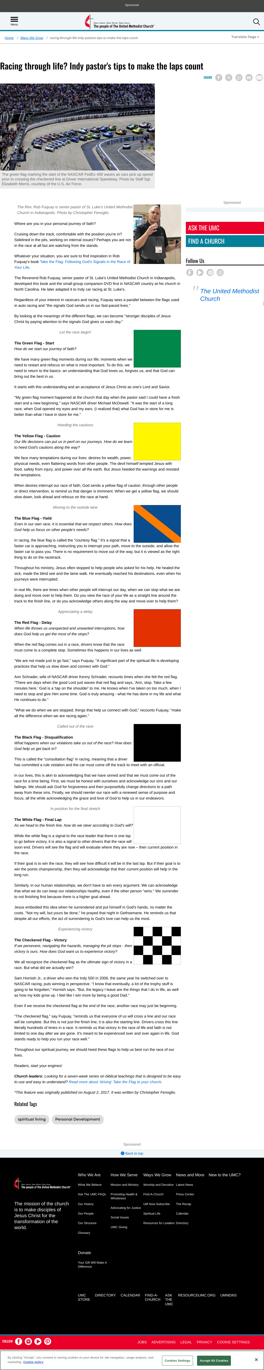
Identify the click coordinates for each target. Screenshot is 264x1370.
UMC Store (84, 1279)
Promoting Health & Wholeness (124, 1179)
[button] (256, 22)
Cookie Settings (233, 1324)
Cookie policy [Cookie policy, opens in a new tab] (33, 1362)
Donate (84, 1235)
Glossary (84, 1215)
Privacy (204, 1324)
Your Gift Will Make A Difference (92, 1247)
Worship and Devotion (158, 1167)
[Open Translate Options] (245, 37)
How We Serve (124, 1158)
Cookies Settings (177, 1360)
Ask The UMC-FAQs (92, 1177)
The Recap (183, 1187)
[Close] (256, 1359)
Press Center (185, 1177)
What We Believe (90, 1167)
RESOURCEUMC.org (197, 1277)
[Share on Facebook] (218, 77)
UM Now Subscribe (156, 1187)
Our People (86, 1196)
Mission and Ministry (125, 1167)
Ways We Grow (31, 38)
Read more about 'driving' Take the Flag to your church (111, 1065)
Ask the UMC (169, 1281)
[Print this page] (249, 77)
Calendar (182, 1196)
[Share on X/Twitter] (228, 77)
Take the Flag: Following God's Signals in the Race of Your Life (77, 262)
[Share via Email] (259, 77)
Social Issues (120, 1200)
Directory (182, 1206)
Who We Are (89, 1158)
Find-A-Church (153, 1177)
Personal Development (77, 1102)
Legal (186, 1324)
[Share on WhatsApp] (239, 77)
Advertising (164, 1324)
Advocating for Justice (126, 1190)
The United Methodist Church (235, 295)
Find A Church (217, 241)
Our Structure (87, 1206)
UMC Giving (119, 1209)
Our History (86, 1187)
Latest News (184, 1167)
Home (9, 38)
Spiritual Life (151, 1196)
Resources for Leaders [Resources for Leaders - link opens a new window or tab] (159, 1206)
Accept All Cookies (214, 1360)
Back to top (132, 1136)
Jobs (142, 1324)
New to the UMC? (225, 1158)
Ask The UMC (214, 227)
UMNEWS (228, 1277)
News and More (190, 1158)
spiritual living (32, 1102)
